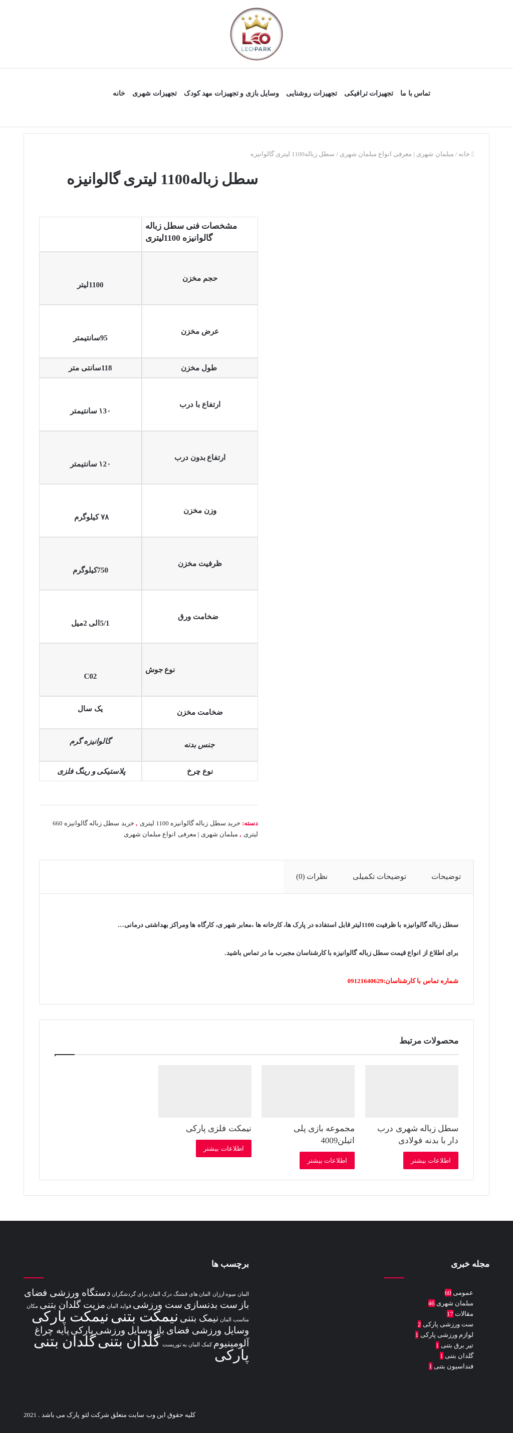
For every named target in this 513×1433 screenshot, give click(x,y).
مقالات (464, 1313)
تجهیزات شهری (154, 93)
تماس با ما (415, 93)
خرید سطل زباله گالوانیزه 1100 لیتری (190, 823)
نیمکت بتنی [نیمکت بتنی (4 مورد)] (144, 1316)
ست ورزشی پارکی (448, 1324)
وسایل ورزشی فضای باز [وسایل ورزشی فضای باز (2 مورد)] (201, 1330)
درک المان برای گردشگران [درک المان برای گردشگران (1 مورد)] (142, 1294)
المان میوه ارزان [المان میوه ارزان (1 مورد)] (230, 1294)
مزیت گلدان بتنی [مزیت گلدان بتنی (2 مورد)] (72, 1304)
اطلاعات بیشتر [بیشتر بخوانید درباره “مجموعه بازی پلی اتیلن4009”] (327, 1160)
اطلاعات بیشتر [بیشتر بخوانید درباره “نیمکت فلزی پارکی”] (223, 1148)
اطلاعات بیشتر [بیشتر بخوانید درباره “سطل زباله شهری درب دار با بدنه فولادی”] (431, 1160)
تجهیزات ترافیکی (369, 93)
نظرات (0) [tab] (310, 876)
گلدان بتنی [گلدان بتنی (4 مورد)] (129, 1341)
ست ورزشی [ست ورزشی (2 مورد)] (157, 1304)
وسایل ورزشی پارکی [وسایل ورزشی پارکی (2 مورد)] (112, 1330)
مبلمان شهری (454, 1303)
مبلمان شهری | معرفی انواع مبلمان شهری (397, 154)
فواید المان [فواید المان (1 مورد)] (119, 1306)
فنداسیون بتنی (453, 1366)
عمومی (463, 1292)
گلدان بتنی (459, 1355)
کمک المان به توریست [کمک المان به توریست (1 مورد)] (187, 1344)
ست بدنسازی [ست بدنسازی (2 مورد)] (210, 1304)
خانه (119, 93)
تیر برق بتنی (457, 1345)
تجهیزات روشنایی (311, 93)
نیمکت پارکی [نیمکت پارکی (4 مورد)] (70, 1316)
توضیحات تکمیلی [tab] (378, 876)
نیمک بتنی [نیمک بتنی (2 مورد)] (199, 1318)
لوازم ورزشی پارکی (447, 1334)
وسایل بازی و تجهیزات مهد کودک (232, 93)
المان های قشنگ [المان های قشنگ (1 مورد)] (191, 1294)
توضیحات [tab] (445, 876)
